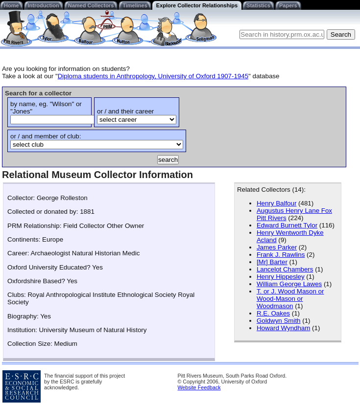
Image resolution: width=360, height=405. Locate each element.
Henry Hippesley (281, 276)
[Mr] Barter (272, 262)
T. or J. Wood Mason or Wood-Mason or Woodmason (290, 299)
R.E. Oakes (273, 313)
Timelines (134, 5)
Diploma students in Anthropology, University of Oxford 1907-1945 (153, 76)
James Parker (277, 247)
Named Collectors (91, 5)
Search (341, 34)
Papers (288, 5)
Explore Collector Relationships (197, 5)
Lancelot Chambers (285, 269)
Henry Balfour (277, 203)
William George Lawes (289, 284)
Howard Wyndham (284, 328)
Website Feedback (199, 387)
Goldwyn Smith (279, 320)
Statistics (258, 5)
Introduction (43, 5)
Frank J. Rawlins (281, 254)
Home (11, 5)
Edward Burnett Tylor (287, 225)
